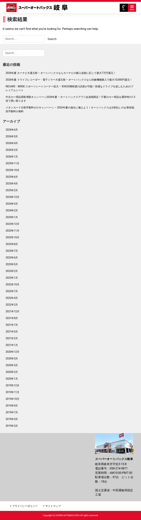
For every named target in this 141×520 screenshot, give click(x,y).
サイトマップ (53, 506)
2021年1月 (12, 345)
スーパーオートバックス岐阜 (37, 7)
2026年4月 (12, 143)
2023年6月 (12, 257)
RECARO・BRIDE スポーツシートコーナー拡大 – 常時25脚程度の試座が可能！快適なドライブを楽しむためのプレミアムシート (69, 88)
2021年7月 (12, 324)
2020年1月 (12, 378)
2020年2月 (12, 371)
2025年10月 (12, 170)
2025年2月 (12, 190)
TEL (123, 8)
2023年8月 (12, 244)
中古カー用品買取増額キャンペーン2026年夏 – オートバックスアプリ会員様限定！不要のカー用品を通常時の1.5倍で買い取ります (70, 98)
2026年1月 (12, 156)
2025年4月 (12, 183)
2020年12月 (12, 351)
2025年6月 (12, 176)
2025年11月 (12, 163)
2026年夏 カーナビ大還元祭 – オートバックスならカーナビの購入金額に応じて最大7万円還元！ (61, 72)
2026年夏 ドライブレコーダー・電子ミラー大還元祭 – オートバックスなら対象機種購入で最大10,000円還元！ (69, 79)
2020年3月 (12, 365)
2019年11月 (12, 392)
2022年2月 (12, 304)
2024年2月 (12, 210)
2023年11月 (12, 230)
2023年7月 (12, 250)
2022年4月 (12, 297)
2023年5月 (12, 264)
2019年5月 (12, 419)
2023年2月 (12, 271)
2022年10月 (12, 284)
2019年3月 (12, 425)
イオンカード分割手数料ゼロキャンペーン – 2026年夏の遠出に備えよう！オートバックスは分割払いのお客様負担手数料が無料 (70, 109)
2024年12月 (12, 197)
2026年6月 (12, 129)
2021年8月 (12, 318)
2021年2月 (12, 338)
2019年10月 (12, 398)
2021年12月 (12, 311)
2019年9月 (12, 405)
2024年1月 (12, 217)
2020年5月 (12, 358)
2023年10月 (12, 237)
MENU (132, 8)
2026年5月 (12, 136)
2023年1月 (12, 277)
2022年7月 (12, 291)
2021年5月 (12, 331)
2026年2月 (12, 149)
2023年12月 (12, 223)
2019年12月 (12, 385)
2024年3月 (12, 203)
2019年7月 (12, 412)
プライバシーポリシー (25, 506)
